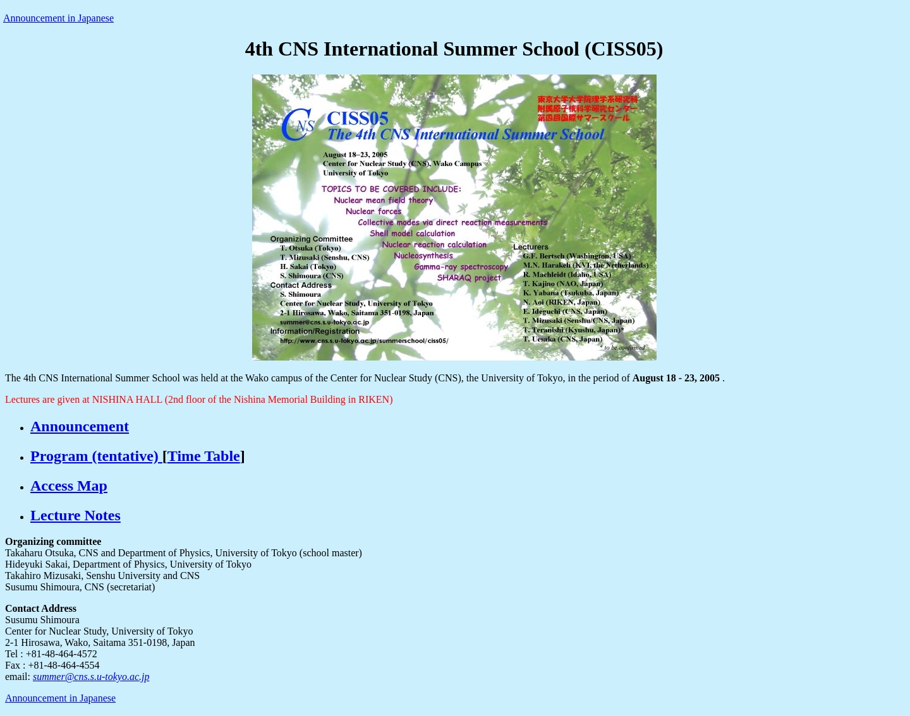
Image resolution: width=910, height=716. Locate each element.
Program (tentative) (96, 456)
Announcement (79, 426)
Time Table (203, 456)
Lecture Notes (75, 515)
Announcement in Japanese (58, 18)
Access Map (68, 485)
